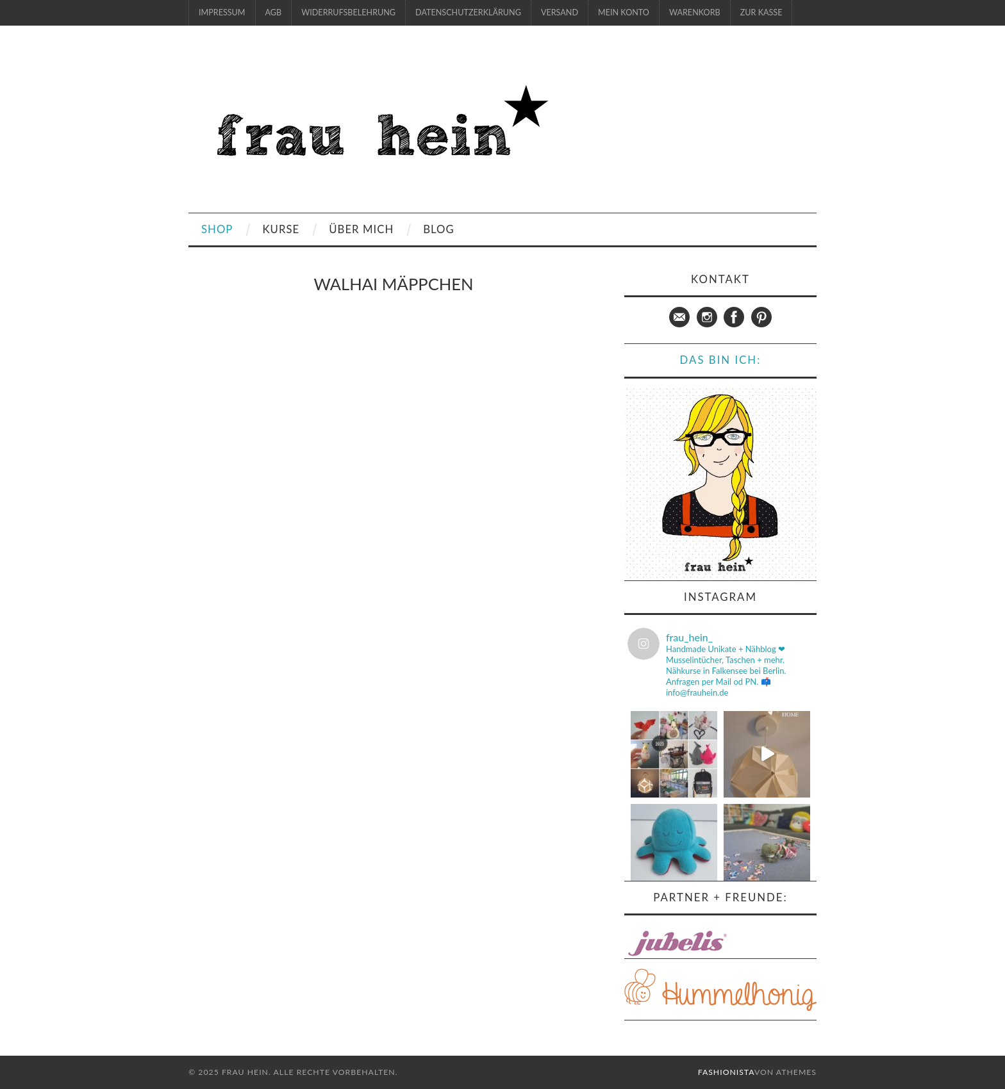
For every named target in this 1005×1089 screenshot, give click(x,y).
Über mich (361, 229)
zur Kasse (761, 12)
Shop (217, 229)
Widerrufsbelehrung (348, 12)
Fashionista (726, 1072)
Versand (559, 12)
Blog (438, 229)
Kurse (280, 229)
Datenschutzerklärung (468, 12)
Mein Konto (623, 12)
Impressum (222, 12)
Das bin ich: (720, 359)
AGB (273, 12)
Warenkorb (694, 12)
